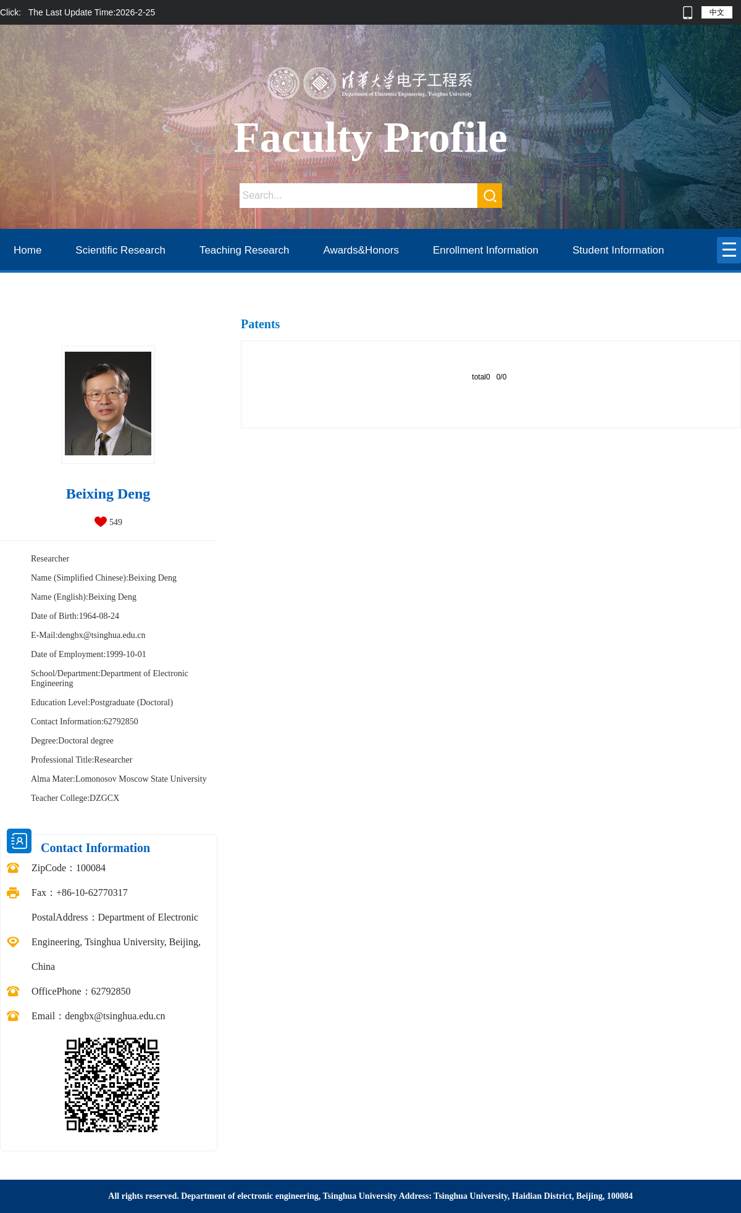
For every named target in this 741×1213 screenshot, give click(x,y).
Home (27, 250)
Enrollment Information (485, 250)
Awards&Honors (361, 250)
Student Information (618, 250)
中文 (717, 12)
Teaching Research (244, 250)
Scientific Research (120, 250)
